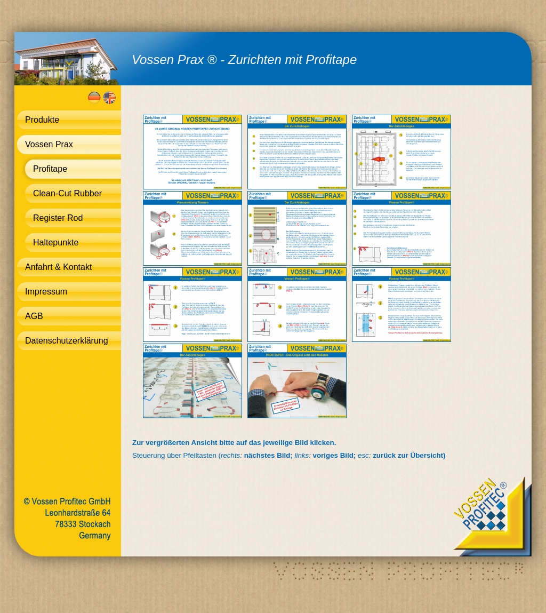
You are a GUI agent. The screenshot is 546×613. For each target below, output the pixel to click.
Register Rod (58, 217)
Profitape (50, 168)
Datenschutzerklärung (66, 340)
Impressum (46, 291)
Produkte (42, 119)
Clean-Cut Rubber (67, 193)
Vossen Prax (49, 144)
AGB (34, 316)
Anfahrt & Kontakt (58, 267)
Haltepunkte (55, 242)
